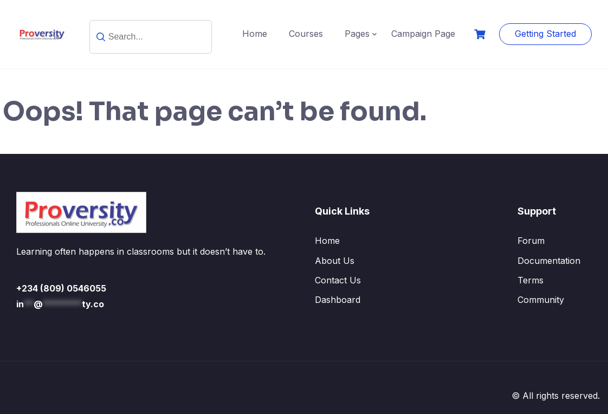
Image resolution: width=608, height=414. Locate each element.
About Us (334, 260)
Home (254, 33)
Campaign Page (423, 33)
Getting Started (545, 33)
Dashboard (337, 299)
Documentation (549, 260)
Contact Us (338, 280)
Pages (357, 33)
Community (541, 299)
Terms (531, 280)
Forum (531, 240)
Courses (306, 33)
